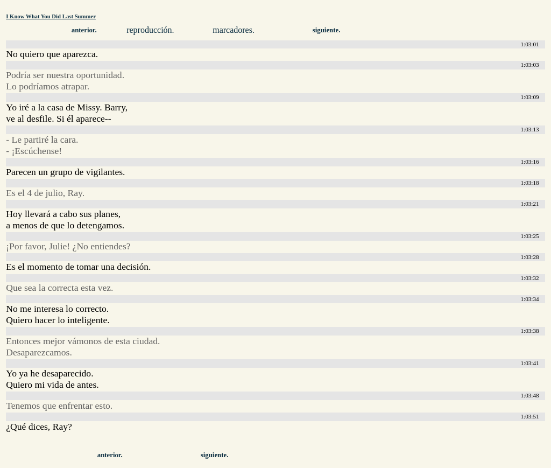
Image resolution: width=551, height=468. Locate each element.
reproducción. (150, 29)
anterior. (84, 30)
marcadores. (234, 29)
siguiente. (327, 30)
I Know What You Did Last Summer (51, 16)
